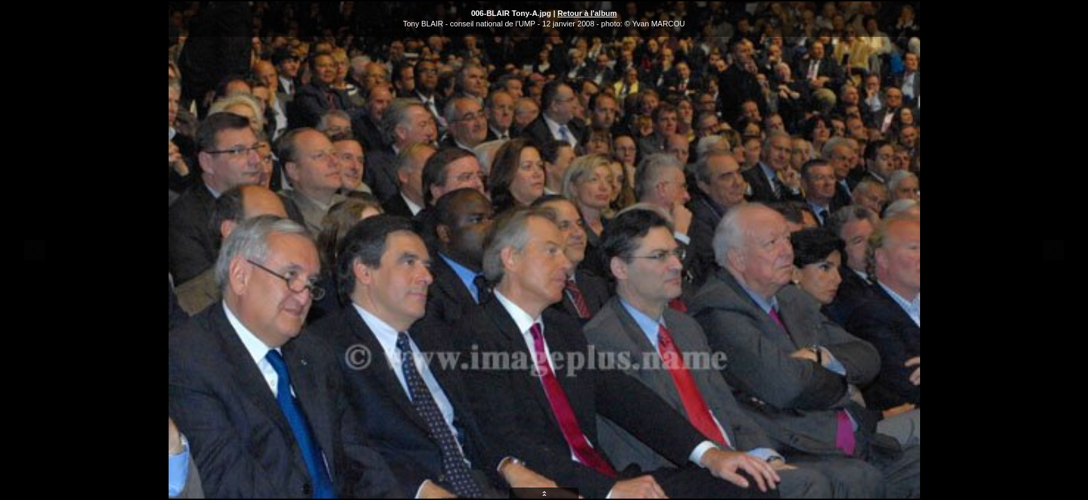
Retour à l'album (587, 13)
